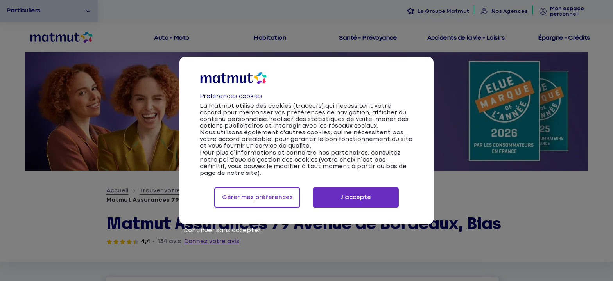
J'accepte (356, 197)
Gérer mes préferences (257, 197)
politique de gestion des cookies (268, 160)
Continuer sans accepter (222, 230)
